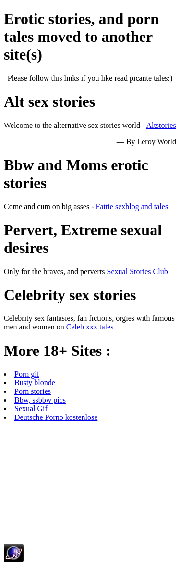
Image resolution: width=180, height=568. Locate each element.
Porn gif (26, 374)
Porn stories (32, 391)
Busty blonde (34, 383)
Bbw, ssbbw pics (40, 400)
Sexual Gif (31, 408)
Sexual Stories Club (137, 271)
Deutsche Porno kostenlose (55, 417)
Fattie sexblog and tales (132, 206)
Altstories (161, 125)
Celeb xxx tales (90, 327)
